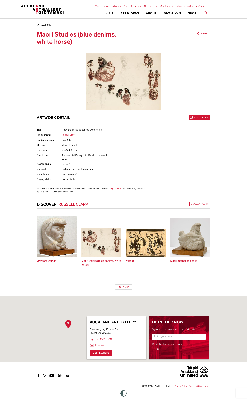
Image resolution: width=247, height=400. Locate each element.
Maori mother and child (183, 261)
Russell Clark (45, 25)
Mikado (130, 261)
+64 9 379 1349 (101, 339)
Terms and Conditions (198, 386)
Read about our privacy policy (167, 344)
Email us (97, 345)
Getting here (101, 352)
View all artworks (200, 204)
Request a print (199, 117)
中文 (39, 386)
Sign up (159, 349)
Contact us (204, 6)
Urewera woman (46, 261)
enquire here (115, 188)
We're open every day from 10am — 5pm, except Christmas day (127, 6)
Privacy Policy (181, 386)
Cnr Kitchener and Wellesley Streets (178, 6)
